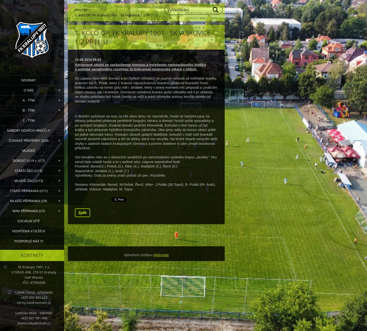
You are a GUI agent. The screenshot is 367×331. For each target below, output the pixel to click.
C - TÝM (29, 120)
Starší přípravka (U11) (29, 191)
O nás (29, 90)
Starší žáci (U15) (28, 170)
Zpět (82, 212)
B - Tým (29, 110)
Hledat (216, 9)
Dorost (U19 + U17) (29, 160)
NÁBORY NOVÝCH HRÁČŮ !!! (28, 130)
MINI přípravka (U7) (28, 211)
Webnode (161, 255)
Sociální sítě (29, 221)
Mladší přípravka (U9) (28, 201)
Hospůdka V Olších (28, 231)
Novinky (28, 80)
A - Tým (29, 100)
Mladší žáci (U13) (28, 180)
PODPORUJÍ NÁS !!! (28, 241)
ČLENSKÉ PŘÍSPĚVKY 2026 (28, 140)
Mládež (28, 150)
